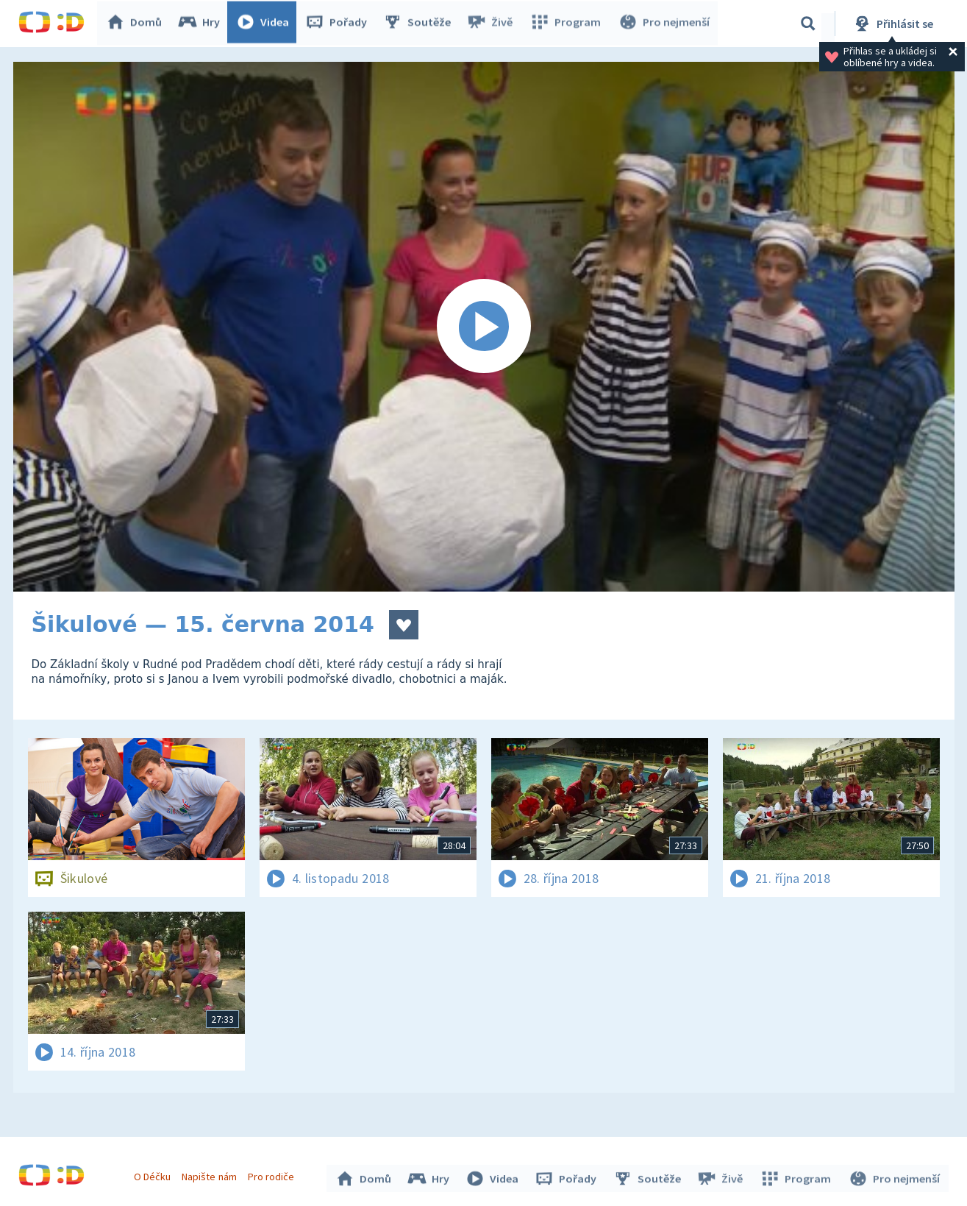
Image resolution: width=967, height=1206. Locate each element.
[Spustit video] (483, 327)
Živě (492, 24)
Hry (202, 24)
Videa (265, 24)
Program (567, 24)
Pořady (339, 24)
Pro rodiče (272, 1175)
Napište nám (211, 1175)
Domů (136, 24)
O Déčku (154, 1175)
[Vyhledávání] (808, 23)
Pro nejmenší (664, 24)
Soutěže (419, 24)
